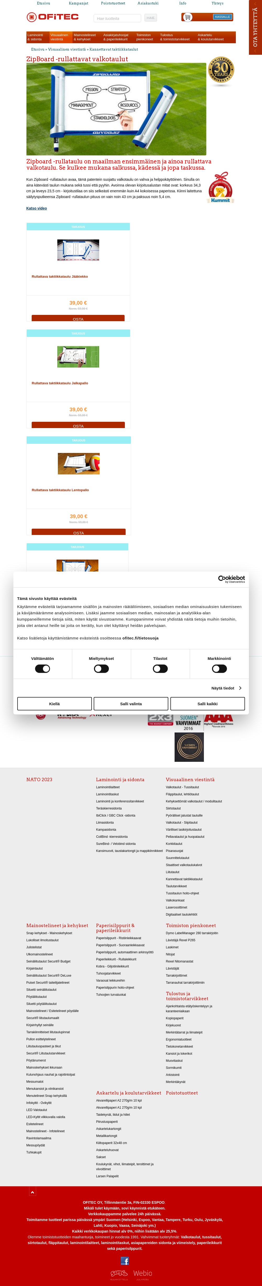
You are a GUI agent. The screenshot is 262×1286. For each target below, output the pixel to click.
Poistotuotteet (113, 3)
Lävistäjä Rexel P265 (180, 940)
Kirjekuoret (173, 1025)
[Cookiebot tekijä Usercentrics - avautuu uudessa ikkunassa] (222, 579)
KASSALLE (222, 16)
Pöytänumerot (36, 1060)
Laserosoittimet (176, 907)
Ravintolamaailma (38, 1138)
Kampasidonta (106, 829)
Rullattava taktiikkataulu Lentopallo (60, 490)
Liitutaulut (172, 872)
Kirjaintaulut (34, 968)
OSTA (78, 319)
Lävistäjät (172, 968)
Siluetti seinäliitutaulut (41, 990)
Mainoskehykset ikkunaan (44, 1067)
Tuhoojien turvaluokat (111, 995)
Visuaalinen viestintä (67, 49)
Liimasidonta (105, 822)
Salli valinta (131, 704)
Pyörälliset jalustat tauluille (184, 815)
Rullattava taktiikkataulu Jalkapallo (60, 383)
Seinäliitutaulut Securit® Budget (48, 961)
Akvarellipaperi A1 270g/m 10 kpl (119, 1107)
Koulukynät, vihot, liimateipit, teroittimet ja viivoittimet (125, 1166)
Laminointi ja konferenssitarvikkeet (120, 801)
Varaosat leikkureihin (110, 980)
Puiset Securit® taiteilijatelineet (48, 982)
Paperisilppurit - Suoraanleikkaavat (120, 945)
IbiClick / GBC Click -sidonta (115, 815)
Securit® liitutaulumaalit (42, 1018)
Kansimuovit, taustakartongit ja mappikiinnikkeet (129, 851)
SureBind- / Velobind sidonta (116, 844)
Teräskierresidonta (109, 808)
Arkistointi (173, 1075)
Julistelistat (34, 947)
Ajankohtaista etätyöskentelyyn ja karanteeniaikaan (189, 1008)
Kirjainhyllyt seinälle (40, 1025)
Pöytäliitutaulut (36, 997)
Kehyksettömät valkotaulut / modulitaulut (194, 801)
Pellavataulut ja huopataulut (185, 837)
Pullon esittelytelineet (41, 1039)
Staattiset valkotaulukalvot (184, 865)
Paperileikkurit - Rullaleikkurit (116, 959)
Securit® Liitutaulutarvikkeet (45, 1053)
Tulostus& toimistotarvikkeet (175, 37)
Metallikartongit (106, 1136)
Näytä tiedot (222, 688)
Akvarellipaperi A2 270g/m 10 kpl (119, 1100)
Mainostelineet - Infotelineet (45, 1131)
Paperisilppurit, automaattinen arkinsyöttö (125, 952)
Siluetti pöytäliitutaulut (41, 1004)
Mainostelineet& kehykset (85, 37)
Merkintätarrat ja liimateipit (184, 1032)
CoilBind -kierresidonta (111, 837)
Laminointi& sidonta (35, 37)
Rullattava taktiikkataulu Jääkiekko (60, 276)
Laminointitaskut (107, 794)
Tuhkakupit (34, 1152)
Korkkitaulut (174, 844)
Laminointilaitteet (108, 787)
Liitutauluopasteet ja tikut (43, 1046)
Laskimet (172, 947)
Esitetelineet (34, 1124)
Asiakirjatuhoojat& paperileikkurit (115, 37)
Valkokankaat (175, 900)
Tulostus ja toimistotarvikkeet (187, 996)
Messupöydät (35, 1145)
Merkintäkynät (176, 1082)
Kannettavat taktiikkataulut (114, 49)
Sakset (101, 1157)
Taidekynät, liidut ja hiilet (113, 1115)
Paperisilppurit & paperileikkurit (115, 928)
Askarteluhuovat (107, 1150)
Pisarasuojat (174, 851)
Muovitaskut (174, 1061)
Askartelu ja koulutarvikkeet (128, 1093)
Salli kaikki (208, 704)
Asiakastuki (148, 3)
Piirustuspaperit (107, 1122)
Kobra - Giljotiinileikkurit (112, 966)
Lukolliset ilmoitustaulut (42, 940)
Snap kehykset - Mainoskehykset (49, 933)
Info (182, 3)
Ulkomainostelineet (39, 954)
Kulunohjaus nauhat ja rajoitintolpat (50, 1074)
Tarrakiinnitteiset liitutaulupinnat (48, 1032)
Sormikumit (174, 1068)
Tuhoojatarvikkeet (108, 973)
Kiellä (54, 704)
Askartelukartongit (108, 1129)
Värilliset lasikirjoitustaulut (184, 829)
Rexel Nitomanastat (179, 961)
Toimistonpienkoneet (144, 37)
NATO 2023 (39, 779)
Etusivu (43, 3)
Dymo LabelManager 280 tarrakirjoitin (192, 933)
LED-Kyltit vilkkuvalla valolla (45, 1117)
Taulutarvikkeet (176, 886)
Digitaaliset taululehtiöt (181, 914)
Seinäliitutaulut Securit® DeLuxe (48, 975)
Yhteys (217, 3)
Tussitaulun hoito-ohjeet (182, 893)
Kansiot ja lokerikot (179, 1053)
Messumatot (34, 1081)
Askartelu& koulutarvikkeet (211, 37)
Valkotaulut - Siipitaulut (182, 822)
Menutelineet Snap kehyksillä (46, 1096)
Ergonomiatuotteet (179, 1039)
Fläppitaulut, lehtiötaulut (182, 794)
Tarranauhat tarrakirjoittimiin (185, 982)
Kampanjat (78, 3)
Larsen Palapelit (107, 1176)
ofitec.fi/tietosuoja (140, 638)
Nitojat (170, 954)
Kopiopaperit (174, 1018)
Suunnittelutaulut (177, 858)
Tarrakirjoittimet (176, 975)
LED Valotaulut (36, 1110)
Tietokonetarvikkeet (179, 1046)
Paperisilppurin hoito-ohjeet (115, 987)
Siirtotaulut (173, 808)
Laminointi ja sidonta (120, 779)
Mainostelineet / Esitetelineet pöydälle (52, 1011)
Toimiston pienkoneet (191, 925)
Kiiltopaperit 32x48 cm (111, 1143)
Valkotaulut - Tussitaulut (182, 787)
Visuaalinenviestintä (59, 37)
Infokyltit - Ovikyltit (39, 1103)
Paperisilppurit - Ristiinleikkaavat (118, 938)
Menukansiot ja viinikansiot (45, 1089)
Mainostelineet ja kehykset (57, 925)
